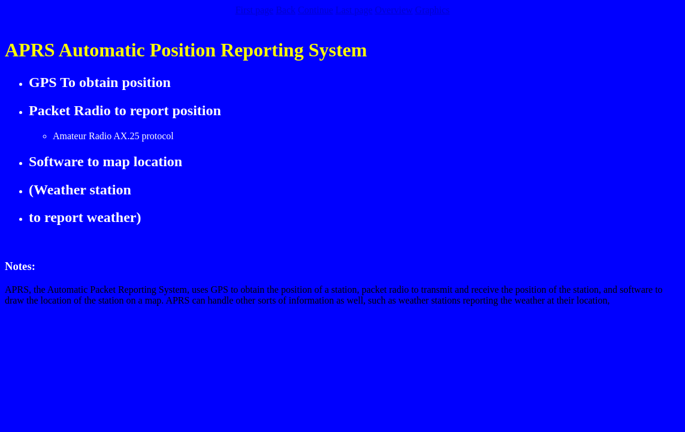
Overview (393, 10)
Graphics (432, 10)
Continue (315, 10)
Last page (354, 10)
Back (285, 10)
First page (255, 10)
